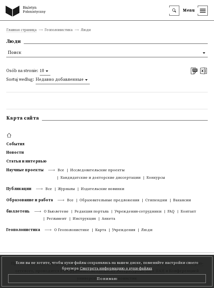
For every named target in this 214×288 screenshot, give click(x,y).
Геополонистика (23, 229)
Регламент (57, 219)
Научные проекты (24, 169)
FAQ (171, 211)
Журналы (66, 189)
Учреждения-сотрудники (138, 211)
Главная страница (21, 30)
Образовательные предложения (109, 200)
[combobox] (45, 71)
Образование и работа (29, 200)
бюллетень (18, 211)
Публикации (18, 188)
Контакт (188, 211)
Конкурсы (155, 178)
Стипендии (156, 200)
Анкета (108, 219)
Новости (15, 152)
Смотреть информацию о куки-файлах (116, 268)
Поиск (14, 52)
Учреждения (123, 230)
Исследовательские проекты (97, 170)
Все (61, 170)
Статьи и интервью (26, 161)
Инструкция (84, 219)
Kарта (100, 230)
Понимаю (107, 278)
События (15, 144)
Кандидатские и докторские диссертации (100, 178)
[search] (174, 11)
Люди (146, 230)
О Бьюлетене (56, 211)
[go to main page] (27, 11)
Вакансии (182, 200)
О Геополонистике (71, 230)
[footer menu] (9, 135)
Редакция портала (91, 211)
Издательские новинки (102, 189)
